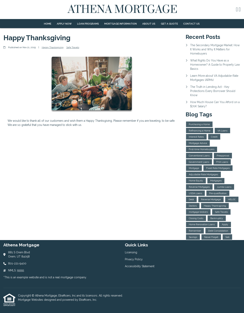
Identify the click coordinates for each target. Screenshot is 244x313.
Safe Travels (72, 47)
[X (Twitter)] (240, 9)
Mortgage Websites (31, 299)
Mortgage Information (120, 23)
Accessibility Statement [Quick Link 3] (139, 266)
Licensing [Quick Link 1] (131, 252)
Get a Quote (169, 23)
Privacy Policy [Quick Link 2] (134, 259)
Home (47, 23)
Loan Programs (88, 23)
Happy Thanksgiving (53, 47)
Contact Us (191, 23)
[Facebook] (237, 9)
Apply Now (64, 23)
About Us (148, 23)
